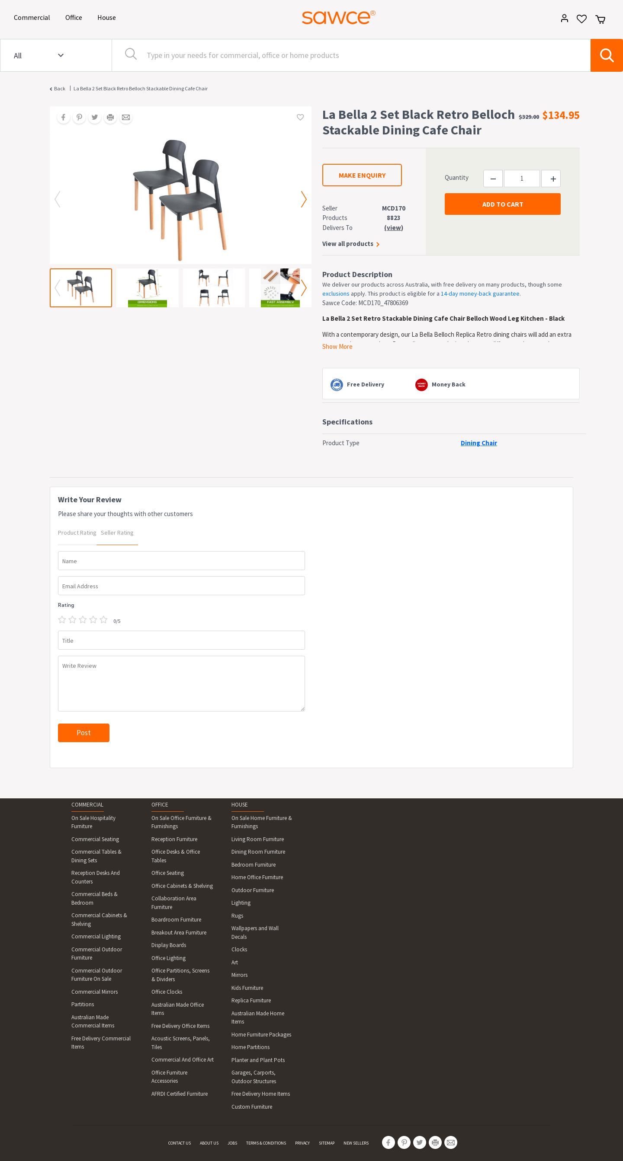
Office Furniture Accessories (169, 1077)
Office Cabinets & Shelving (182, 886)
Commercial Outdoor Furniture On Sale (96, 975)
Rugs (237, 915)
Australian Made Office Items (177, 1009)
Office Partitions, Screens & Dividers (180, 975)
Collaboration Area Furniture (173, 903)
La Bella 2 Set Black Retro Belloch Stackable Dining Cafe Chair (141, 88)
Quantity (457, 177)
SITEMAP (326, 1143)
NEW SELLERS (356, 1143)
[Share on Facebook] (60, 118)
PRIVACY (302, 1143)
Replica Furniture (251, 1000)
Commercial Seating (95, 839)
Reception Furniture (174, 839)
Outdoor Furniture (252, 890)
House (108, 17)
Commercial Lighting (96, 936)
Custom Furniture (251, 1106)
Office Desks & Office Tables (175, 856)
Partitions (82, 1004)
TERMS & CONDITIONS (266, 1143)
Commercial (33, 17)
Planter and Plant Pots (258, 1060)
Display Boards (168, 945)
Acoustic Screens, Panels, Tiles (180, 1043)
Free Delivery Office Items (180, 1026)
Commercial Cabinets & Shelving (99, 920)
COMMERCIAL (87, 804)
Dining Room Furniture (258, 851)
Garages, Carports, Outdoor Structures (253, 1077)
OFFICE (159, 804)
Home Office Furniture (257, 877)
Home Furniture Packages (261, 1034)
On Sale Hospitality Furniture (93, 822)
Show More (337, 346)
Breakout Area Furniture (178, 932)
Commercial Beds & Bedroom (94, 898)
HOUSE (239, 804)
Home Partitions (250, 1047)
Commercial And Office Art (182, 1059)
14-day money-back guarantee (480, 293)
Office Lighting (168, 958)
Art (234, 962)
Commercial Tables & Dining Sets (96, 856)
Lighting (240, 902)
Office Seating (167, 873)
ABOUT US (209, 1143)
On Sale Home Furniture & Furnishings (261, 822)
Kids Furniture (247, 988)
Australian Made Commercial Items (92, 1022)
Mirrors (239, 975)
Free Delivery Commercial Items (101, 1043)
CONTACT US (179, 1143)
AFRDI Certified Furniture (179, 1093)
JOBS (232, 1143)
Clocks (239, 949)
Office (75, 17)
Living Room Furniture (257, 839)
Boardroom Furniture (176, 919)
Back (59, 88)
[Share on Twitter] (92, 118)
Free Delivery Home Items (260, 1093)
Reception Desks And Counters (95, 877)
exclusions (336, 293)
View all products (347, 243)
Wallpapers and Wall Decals (255, 933)
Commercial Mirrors (94, 991)
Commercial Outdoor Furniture (96, 954)
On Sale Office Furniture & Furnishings (181, 822)
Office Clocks (166, 991)
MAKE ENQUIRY (362, 175)
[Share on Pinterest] (76, 118)
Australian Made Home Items (257, 1018)
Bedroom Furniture (253, 864)
